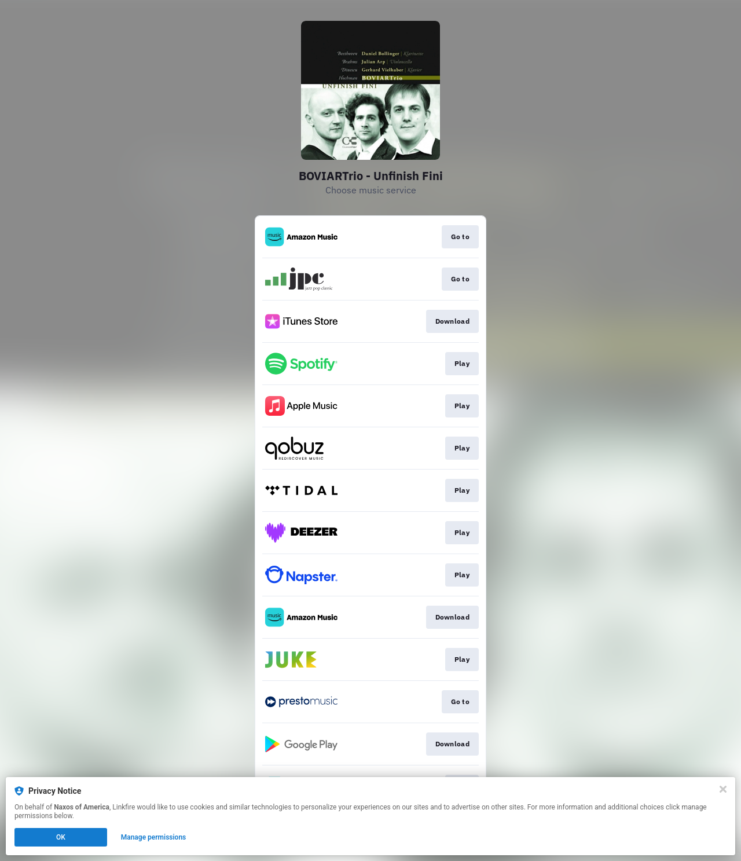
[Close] (723, 789)
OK (60, 837)
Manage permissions (153, 837)
